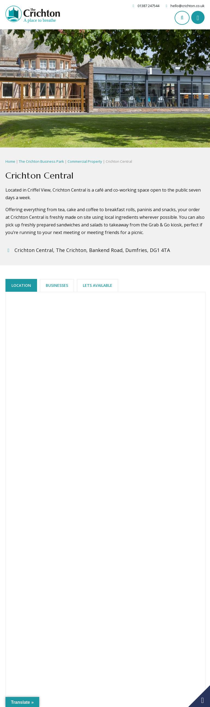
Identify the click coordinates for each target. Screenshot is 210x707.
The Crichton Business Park (41, 161)
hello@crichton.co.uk (188, 5)
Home (10, 161)
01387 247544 (148, 5)
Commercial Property (85, 161)
